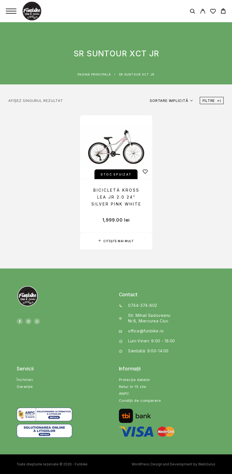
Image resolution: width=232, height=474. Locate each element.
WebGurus (206, 464)
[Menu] (11, 11)
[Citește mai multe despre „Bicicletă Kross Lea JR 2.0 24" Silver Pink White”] (116, 241)
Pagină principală (94, 74)
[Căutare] (192, 12)
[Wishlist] (213, 12)
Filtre (212, 100)
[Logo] (32, 11)
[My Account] (203, 12)
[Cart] (223, 11)
